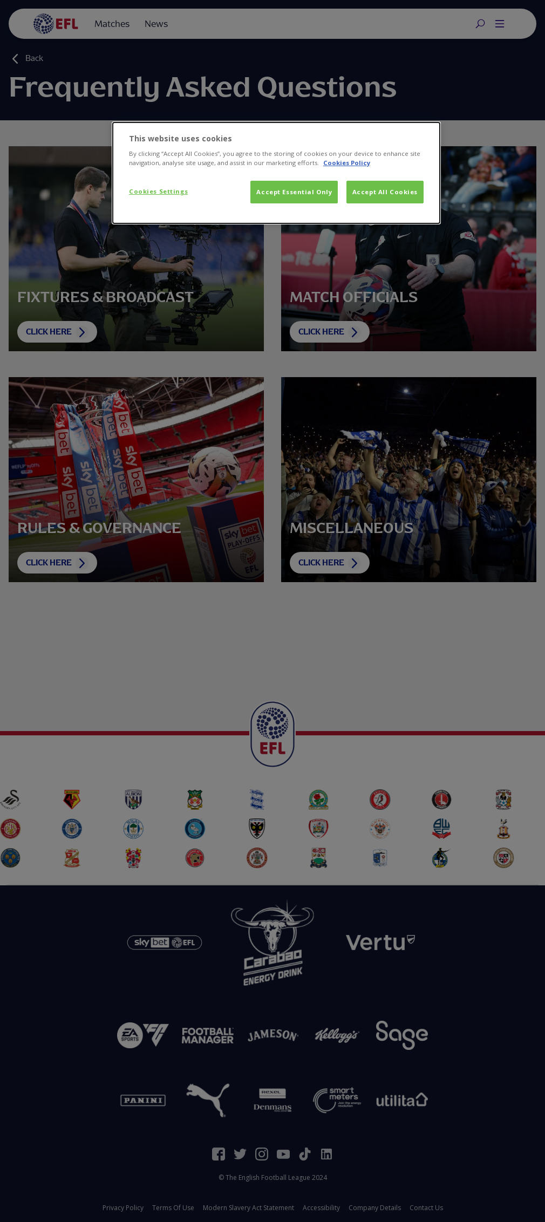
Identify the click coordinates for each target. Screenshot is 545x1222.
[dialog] (276, 173)
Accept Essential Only (294, 192)
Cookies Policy (346, 163)
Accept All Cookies (385, 192)
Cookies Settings (158, 191)
